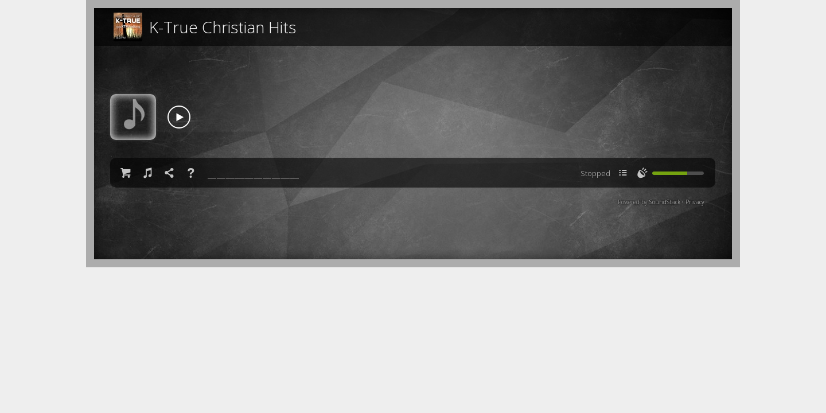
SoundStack (664, 202)
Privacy (694, 202)
